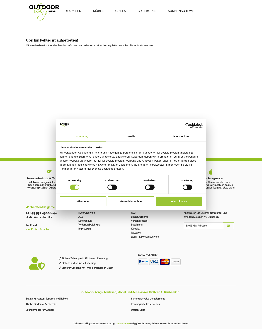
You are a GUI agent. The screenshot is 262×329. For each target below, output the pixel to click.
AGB (80, 216)
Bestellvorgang (139, 216)
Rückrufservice (86, 212)
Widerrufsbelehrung (89, 224)
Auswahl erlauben (131, 201)
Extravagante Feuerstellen (145, 304)
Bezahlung (137, 224)
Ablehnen (83, 201)
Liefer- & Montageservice (145, 236)
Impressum (84, 228)
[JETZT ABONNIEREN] (228, 225)
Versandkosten (139, 221)
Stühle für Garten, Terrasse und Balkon (47, 298)
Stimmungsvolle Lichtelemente (148, 298)
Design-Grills (138, 310)
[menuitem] (73, 11)
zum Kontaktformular (37, 229)
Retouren (136, 232)
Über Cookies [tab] (181, 136)
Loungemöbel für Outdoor (40, 310)
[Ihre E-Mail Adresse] (203, 225)
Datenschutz (85, 221)
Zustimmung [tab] (81, 136)
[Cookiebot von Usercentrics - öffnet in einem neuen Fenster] (188, 125)
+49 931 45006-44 (43, 213)
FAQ (133, 212)
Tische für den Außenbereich (41, 304)
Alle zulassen (179, 201)
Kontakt (135, 228)
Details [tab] (131, 136)
